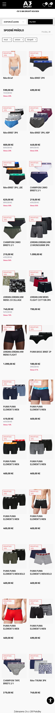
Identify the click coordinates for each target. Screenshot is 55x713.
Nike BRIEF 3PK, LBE (13, 187)
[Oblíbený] (45, 4)
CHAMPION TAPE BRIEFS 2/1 (11, 682)
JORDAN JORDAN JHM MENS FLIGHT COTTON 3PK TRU (13, 354)
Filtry (40, 21)
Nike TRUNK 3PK (38, 680)
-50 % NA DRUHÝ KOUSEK (27, 11)
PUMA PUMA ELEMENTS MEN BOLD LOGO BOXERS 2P (14, 574)
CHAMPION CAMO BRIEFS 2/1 (38, 189)
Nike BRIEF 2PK (37, 78)
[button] (50, 700)
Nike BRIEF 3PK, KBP (40, 132)
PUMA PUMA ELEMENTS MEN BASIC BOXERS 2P (11, 409)
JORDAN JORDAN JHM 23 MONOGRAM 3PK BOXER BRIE (40, 245)
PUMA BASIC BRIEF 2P (40, 351)
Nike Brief (8, 78)
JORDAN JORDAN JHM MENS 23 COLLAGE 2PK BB (13, 300)
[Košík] (50, 5)
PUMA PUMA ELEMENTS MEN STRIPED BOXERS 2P (40, 628)
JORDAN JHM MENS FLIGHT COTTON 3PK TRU (40, 300)
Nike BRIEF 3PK (10, 132)
